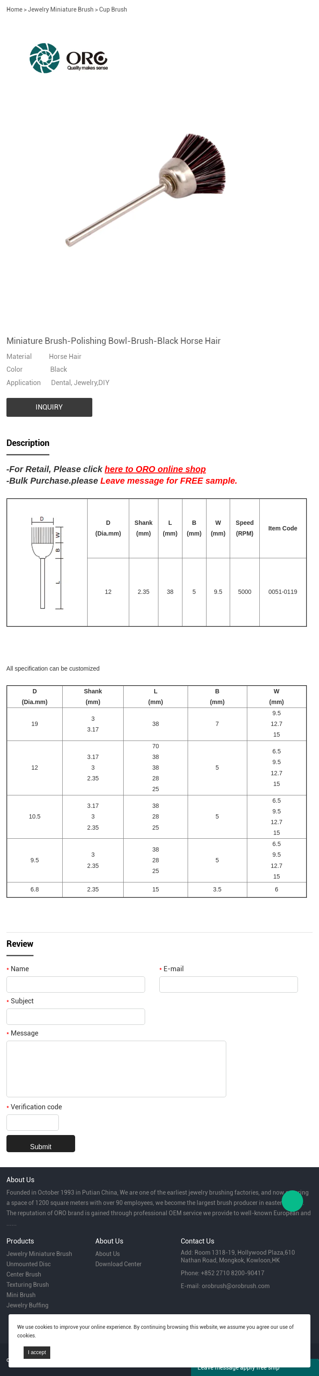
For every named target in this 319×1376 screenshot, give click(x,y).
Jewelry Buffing (27, 1305)
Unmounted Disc (28, 1264)
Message (22, 1033)
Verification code (34, 1107)
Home (14, 9)
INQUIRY (49, 407)
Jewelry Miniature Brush (61, 9)
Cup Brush (113, 9)
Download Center (118, 1264)
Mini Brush (21, 1295)
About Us (107, 1253)
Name (17, 969)
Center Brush (23, 1274)
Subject (19, 1001)
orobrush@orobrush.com (236, 1286)
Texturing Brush (27, 1284)
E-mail (171, 969)
